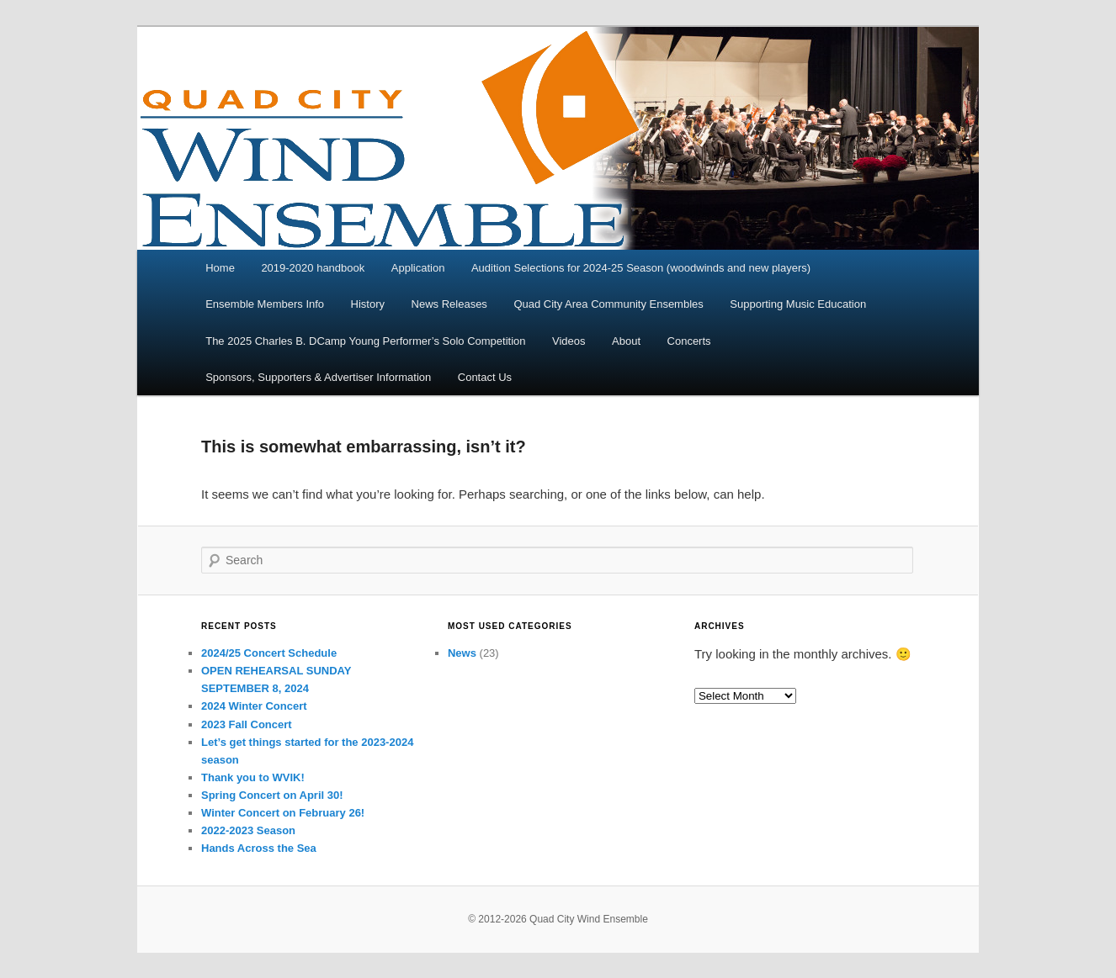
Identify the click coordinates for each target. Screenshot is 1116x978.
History (368, 304)
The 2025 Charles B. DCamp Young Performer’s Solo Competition (365, 341)
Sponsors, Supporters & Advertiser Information (318, 377)
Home (220, 268)
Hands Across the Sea (258, 848)
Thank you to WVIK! (253, 777)
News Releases (449, 304)
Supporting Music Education (798, 304)
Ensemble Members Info (264, 304)
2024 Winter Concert (254, 706)
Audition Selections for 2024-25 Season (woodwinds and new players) (640, 268)
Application (418, 268)
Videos (569, 341)
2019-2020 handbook (312, 268)
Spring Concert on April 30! (272, 795)
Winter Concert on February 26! (282, 812)
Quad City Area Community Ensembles (608, 304)
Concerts (689, 341)
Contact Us (485, 377)
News (462, 653)
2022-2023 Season (248, 830)
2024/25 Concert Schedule (269, 653)
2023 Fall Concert (246, 724)
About (626, 341)
